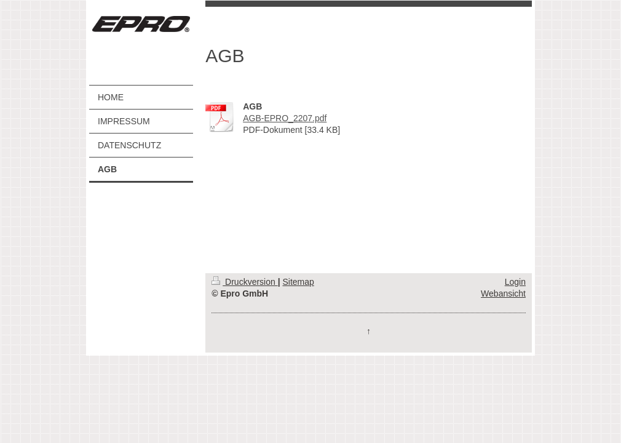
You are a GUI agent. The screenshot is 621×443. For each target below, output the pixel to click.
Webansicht (503, 293)
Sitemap (298, 282)
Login (515, 282)
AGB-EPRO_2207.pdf (284, 118)
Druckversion (244, 282)
